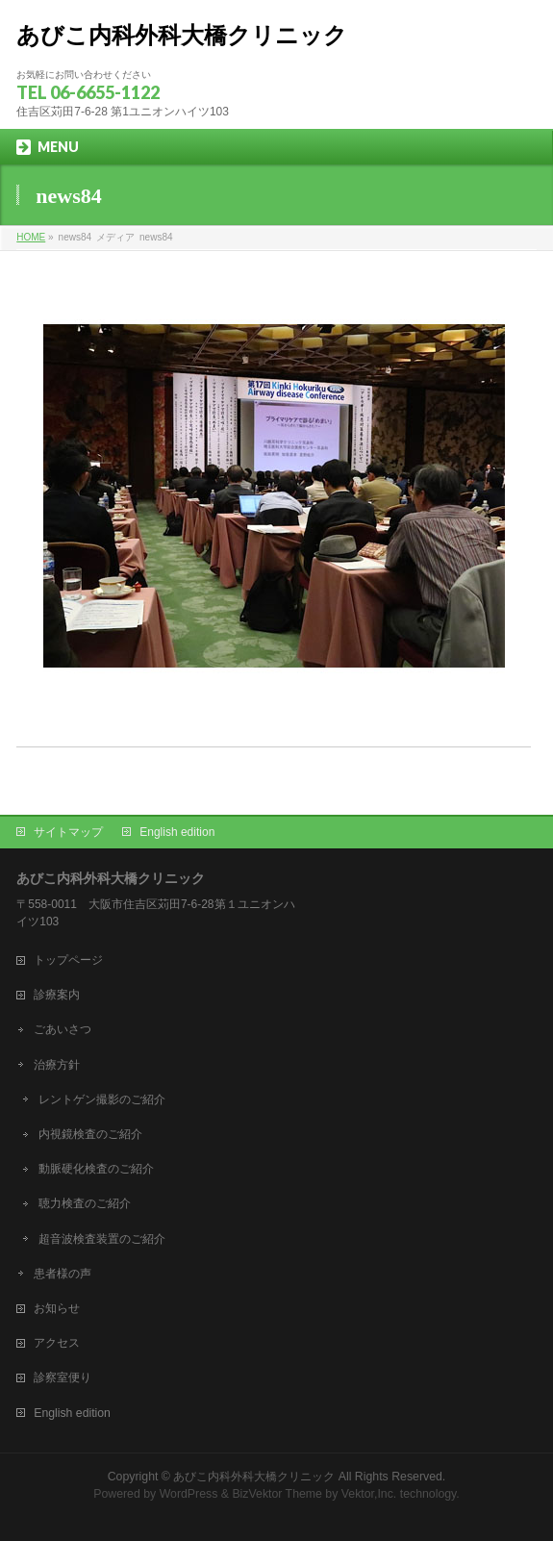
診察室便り (62, 1377)
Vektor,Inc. (369, 1494)
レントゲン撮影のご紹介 (101, 1099)
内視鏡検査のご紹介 (90, 1134)
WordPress (189, 1494)
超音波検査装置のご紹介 (101, 1239)
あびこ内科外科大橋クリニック (181, 35)
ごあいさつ (62, 1029)
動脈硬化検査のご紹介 (96, 1168)
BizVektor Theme (277, 1494)
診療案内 (57, 994)
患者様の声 (62, 1273)
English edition (176, 832)
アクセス (57, 1343)
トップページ (68, 960)
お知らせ (57, 1308)
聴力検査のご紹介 (84, 1203)
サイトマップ (68, 832)
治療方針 (57, 1065)
